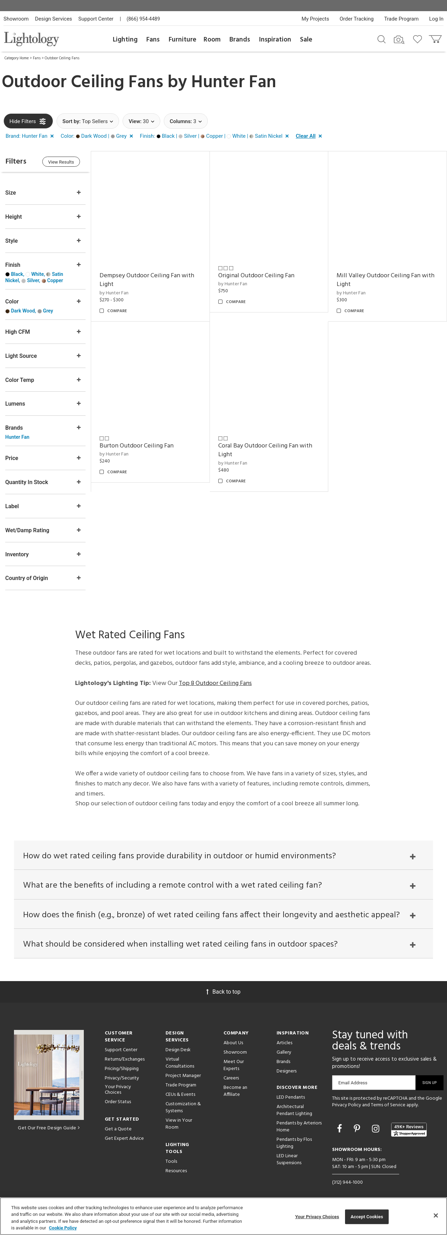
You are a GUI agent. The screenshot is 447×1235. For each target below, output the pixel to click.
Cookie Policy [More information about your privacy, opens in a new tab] (63, 1227)
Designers (286, 1071)
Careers (231, 1078)
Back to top (223, 991)
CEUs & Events (180, 1095)
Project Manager (183, 1076)
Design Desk (178, 1050)
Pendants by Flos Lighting (294, 1143)
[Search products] (382, 39)
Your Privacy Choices (118, 1090)
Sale (306, 40)
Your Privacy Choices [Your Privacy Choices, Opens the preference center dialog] (317, 1216)
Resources (176, 1171)
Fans (153, 40)
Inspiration (275, 40)
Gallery (284, 1052)
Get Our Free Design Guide (49, 1128)
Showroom (16, 19)
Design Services (53, 19)
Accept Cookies (367, 1216)
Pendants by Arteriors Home (299, 1126)
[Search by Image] (399, 40)
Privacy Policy (346, 1105)
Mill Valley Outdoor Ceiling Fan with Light (385, 280)
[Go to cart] (436, 37)
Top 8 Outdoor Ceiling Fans (215, 683)
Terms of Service (388, 1105)
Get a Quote (118, 1129)
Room (212, 40)
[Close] (436, 1215)
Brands (239, 40)
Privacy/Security (122, 1078)
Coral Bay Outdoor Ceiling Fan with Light (265, 450)
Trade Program (401, 19)
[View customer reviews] (409, 1130)
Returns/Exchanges (125, 1059)
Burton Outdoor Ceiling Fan (137, 446)
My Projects (315, 19)
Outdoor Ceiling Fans (62, 58)
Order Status (118, 1102)
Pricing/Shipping (122, 1069)
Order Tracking (357, 19)
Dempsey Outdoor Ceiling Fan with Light (147, 280)
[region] (223, 1216)
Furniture (182, 40)
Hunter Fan (233, 83)
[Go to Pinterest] (358, 1129)
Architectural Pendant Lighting (294, 1110)
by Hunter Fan (114, 293)
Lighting (125, 40)
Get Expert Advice (124, 1139)
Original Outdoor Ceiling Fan (256, 276)
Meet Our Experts (234, 1065)
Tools (171, 1162)
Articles (284, 1043)
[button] (31, 136)
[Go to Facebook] (340, 1129)
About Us (233, 1043)
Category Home (17, 58)
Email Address (352, 1082)
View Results (61, 162)
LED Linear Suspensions (289, 1159)
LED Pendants (291, 1097)
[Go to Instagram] (376, 1129)
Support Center (95, 19)
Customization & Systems (183, 1107)
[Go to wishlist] (419, 39)
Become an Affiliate (235, 1091)
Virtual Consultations (180, 1062)
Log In (436, 19)
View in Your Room (179, 1123)
